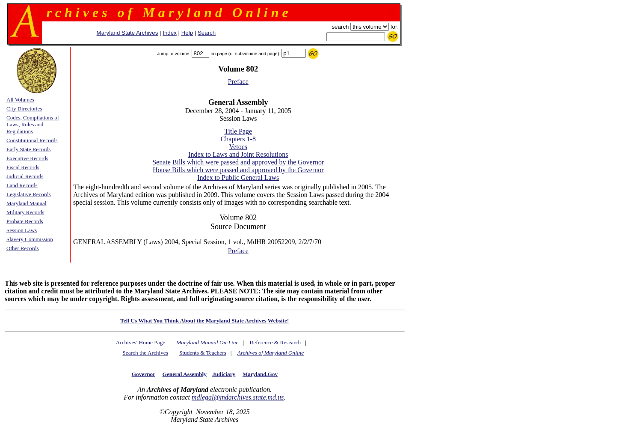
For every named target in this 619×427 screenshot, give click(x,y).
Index (170, 33)
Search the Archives (145, 352)
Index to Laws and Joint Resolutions (238, 154)
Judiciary (223, 374)
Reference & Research (275, 342)
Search (207, 33)
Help (187, 33)
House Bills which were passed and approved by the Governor (238, 169)
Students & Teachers (202, 352)
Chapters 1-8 (238, 139)
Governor (143, 374)
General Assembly (185, 374)
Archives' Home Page (141, 342)
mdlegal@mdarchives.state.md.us (238, 397)
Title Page (238, 131)
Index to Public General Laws (238, 177)
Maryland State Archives (127, 33)
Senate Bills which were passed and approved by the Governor (238, 162)
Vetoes (238, 146)
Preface (238, 81)
